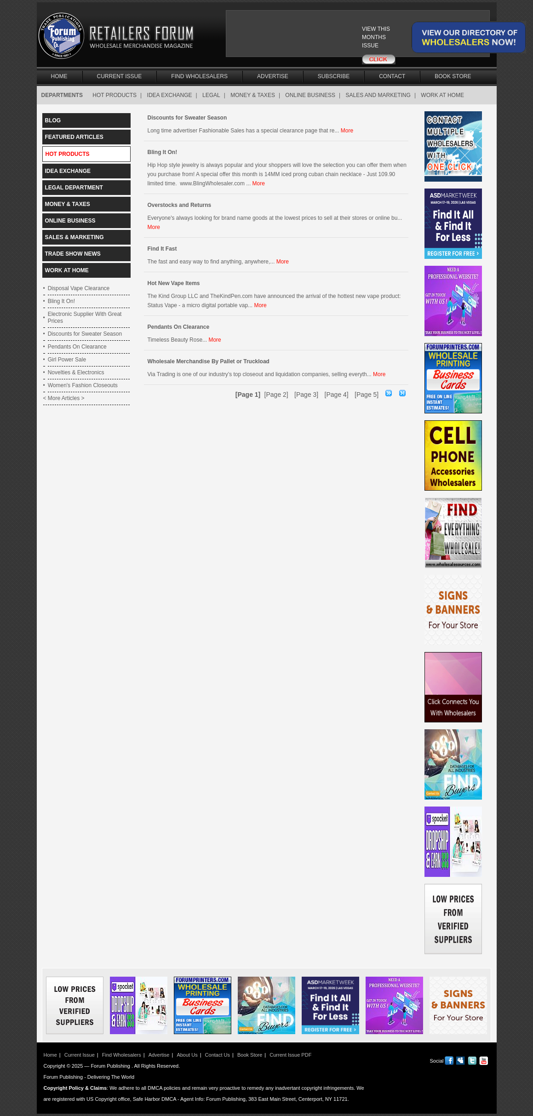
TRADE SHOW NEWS (73, 254)
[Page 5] (366, 394)
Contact (392, 76)
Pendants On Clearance (77, 346)
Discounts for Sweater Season (85, 334)
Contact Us (217, 1055)
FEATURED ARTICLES (74, 137)
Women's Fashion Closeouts (83, 385)
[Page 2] (276, 394)
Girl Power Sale (67, 359)
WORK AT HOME (442, 95)
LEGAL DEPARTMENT (74, 187)
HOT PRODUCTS (114, 95)
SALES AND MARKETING (378, 95)
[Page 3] (306, 394)
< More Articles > (64, 398)
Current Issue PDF (290, 1055)
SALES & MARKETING (74, 237)
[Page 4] (337, 394)
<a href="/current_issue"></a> (311, 38)
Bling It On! (61, 301)
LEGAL (211, 95)
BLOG (53, 120)
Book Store (453, 76)
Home (59, 76)
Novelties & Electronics (76, 372)
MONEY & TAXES (252, 95)
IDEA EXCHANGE (169, 95)
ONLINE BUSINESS (310, 95)
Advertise (272, 76)
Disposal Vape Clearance (79, 288)
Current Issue (119, 76)
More (347, 130)
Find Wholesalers (199, 76)
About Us (187, 1055)
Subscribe (334, 76)
